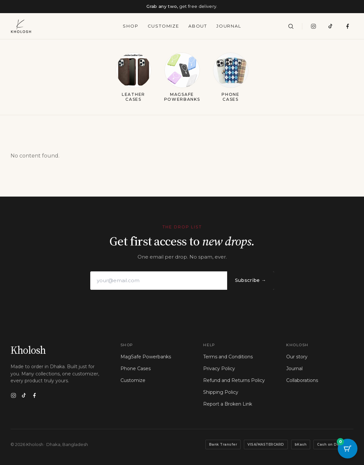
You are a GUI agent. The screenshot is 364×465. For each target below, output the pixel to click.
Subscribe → (250, 280)
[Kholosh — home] (21, 26)
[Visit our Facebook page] (347, 26)
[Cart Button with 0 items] (347, 448)
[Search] (291, 26)
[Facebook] (34, 395)
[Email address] (158, 280)
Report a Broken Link (227, 404)
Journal (228, 26)
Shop (130, 26)
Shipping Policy (220, 392)
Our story (297, 357)
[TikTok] (330, 26)
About (197, 26)
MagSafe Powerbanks (145, 357)
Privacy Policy (219, 368)
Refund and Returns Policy (234, 380)
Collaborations (302, 380)
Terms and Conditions (228, 357)
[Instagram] (313, 26)
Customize (163, 26)
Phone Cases (135, 368)
